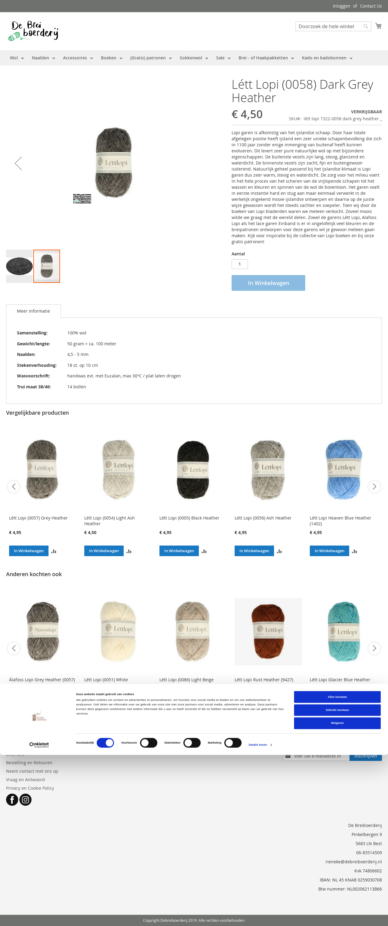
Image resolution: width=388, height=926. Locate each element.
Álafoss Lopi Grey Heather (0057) (42, 679)
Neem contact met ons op (32, 771)
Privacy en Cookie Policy (30, 788)
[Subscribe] (366, 756)
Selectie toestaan (337, 881)
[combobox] (333, 26)
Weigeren (337, 894)
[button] (18, 163)
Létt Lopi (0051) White (106, 679)
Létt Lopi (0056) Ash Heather (263, 518)
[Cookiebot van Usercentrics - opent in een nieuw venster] (39, 916)
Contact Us (371, 6)
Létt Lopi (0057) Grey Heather (38, 518)
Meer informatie (33, 311)
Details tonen (258, 916)
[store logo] (33, 31)
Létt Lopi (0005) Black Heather (189, 518)
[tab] (33, 311)
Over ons (15, 754)
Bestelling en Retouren (29, 762)
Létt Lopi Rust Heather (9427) (264, 679)
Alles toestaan (337, 867)
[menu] (181, 57)
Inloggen (341, 6)
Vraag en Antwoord (25, 779)
